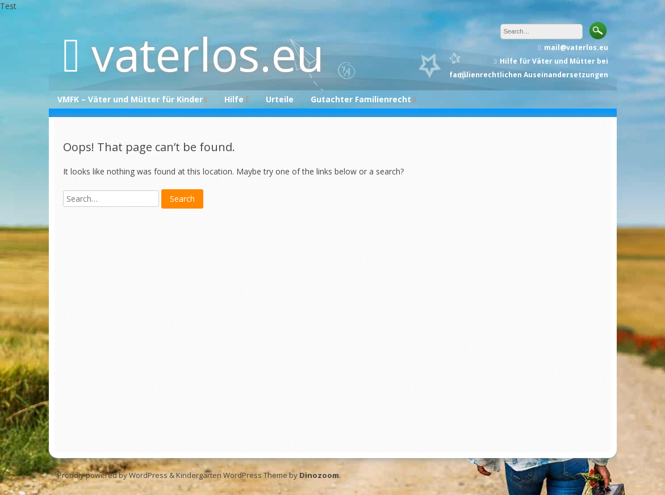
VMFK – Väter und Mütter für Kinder (130, 99)
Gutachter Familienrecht (361, 99)
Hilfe (234, 99)
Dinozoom (319, 475)
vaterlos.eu (207, 54)
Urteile (280, 99)
